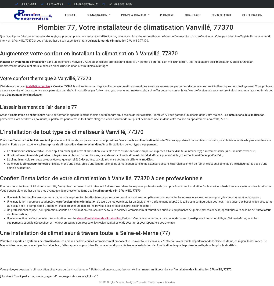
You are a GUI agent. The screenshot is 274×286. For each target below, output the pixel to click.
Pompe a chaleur (135, 15)
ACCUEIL (70, 15)
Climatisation (99, 15)
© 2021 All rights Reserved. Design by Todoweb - (123, 282)
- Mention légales (155, 282)
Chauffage (193, 15)
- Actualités (169, 282)
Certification (252, 15)
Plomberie (167, 15)
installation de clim (38, 86)
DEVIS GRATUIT (222, 15)
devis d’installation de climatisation (99, 218)
